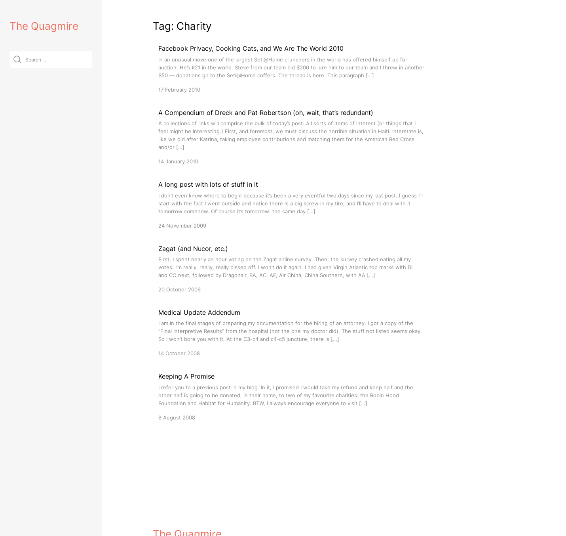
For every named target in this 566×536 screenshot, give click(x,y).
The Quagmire (43, 26)
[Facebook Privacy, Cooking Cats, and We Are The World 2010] (291, 68)
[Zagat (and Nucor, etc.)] (291, 268)
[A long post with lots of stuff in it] (291, 204)
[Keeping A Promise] (291, 396)
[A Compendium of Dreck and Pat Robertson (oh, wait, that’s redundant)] (291, 136)
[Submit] (17, 59)
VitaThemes (211, 513)
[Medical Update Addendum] (291, 332)
